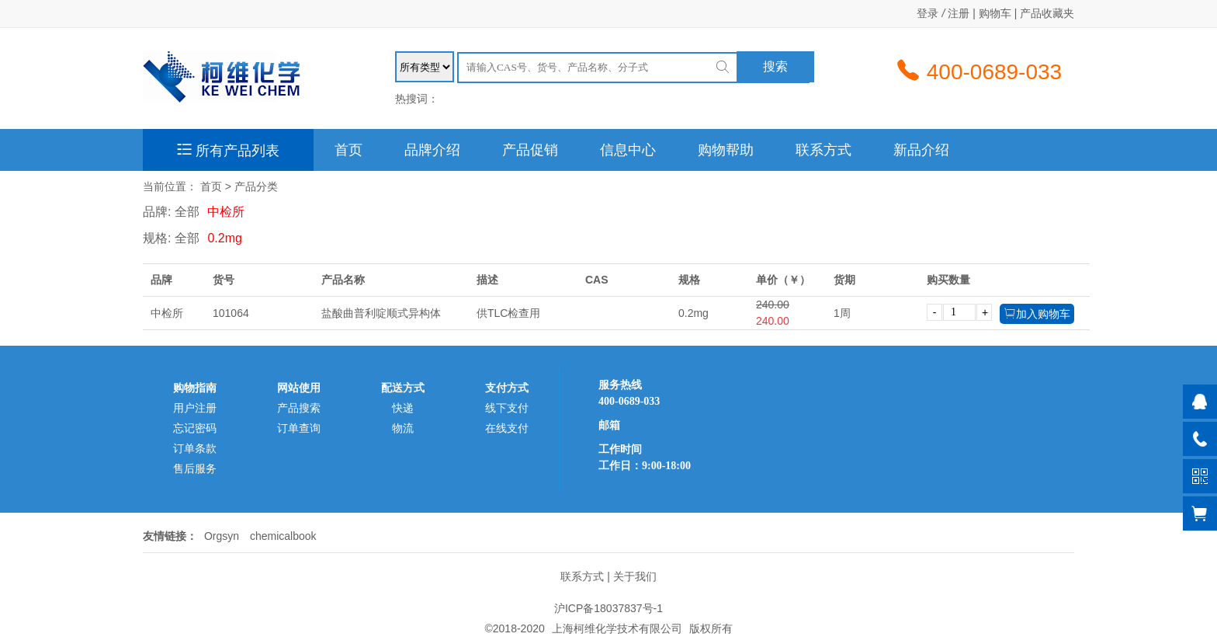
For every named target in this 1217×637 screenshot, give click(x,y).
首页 (348, 150)
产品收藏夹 (1047, 13)
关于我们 (635, 576)
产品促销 (530, 150)
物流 (403, 428)
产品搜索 (299, 408)
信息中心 (628, 150)
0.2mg (224, 238)
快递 (403, 408)
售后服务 (195, 468)
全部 (187, 211)
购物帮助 (726, 150)
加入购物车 (1037, 313)
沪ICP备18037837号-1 (608, 608)
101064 (231, 313)
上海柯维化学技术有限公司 (617, 628)
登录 (927, 13)
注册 (958, 13)
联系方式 (823, 150)
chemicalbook (283, 536)
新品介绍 (921, 150)
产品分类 (256, 186)
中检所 (225, 211)
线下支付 (507, 408)
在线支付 (507, 428)
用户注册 (195, 408)
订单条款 (195, 448)
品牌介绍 (432, 150)
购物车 (995, 13)
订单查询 (299, 428)
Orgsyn (221, 536)
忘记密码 (195, 428)
